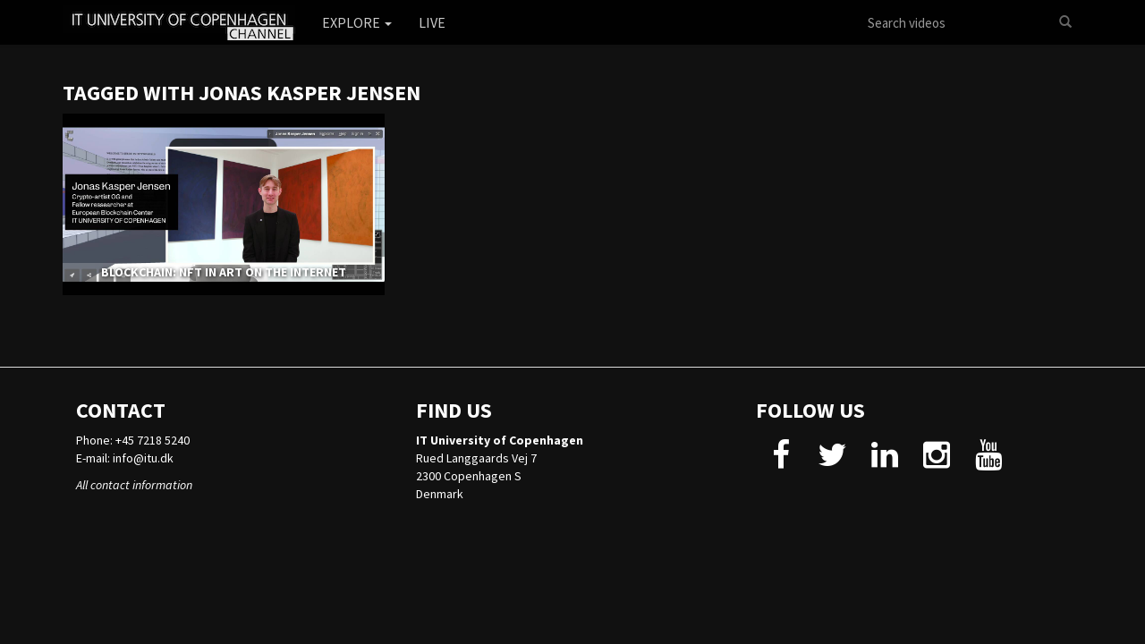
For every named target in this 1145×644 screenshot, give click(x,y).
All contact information (134, 485)
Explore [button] (357, 22)
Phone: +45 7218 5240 (133, 440)
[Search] (1065, 22)
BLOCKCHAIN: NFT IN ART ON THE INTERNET (223, 272)
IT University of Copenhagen (499, 440)
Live (432, 22)
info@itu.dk (143, 458)
